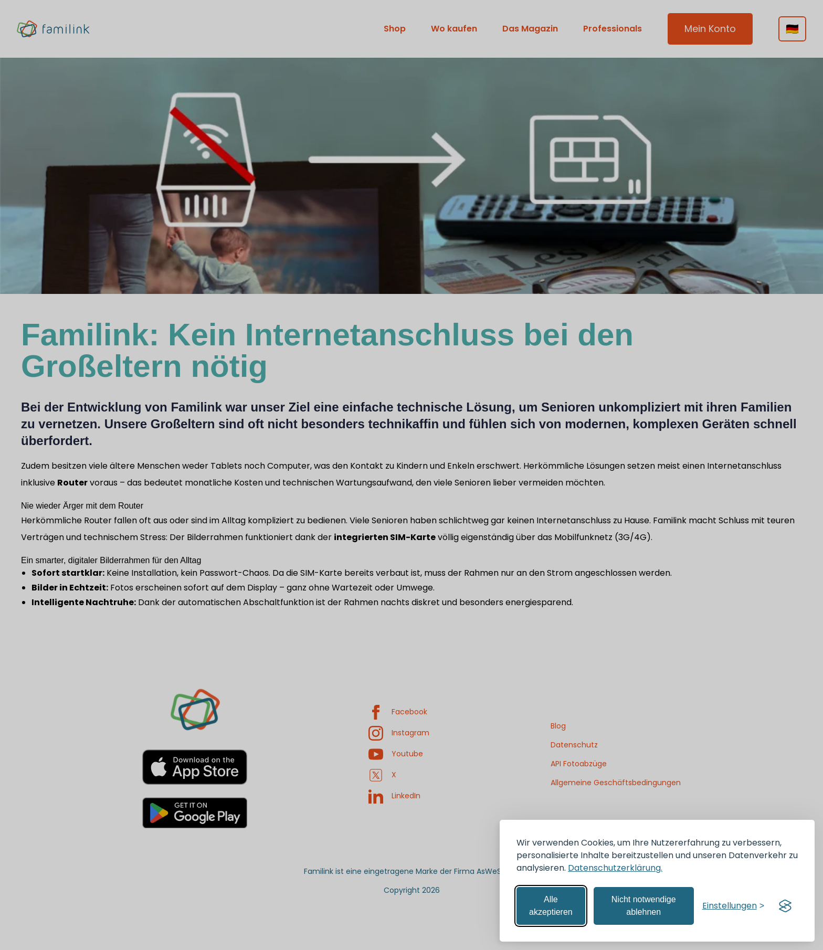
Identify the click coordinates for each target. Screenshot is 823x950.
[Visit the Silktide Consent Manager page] (785, 906)
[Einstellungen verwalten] (733, 906)
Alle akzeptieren (551, 905)
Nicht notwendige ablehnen (643, 905)
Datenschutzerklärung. (615, 868)
